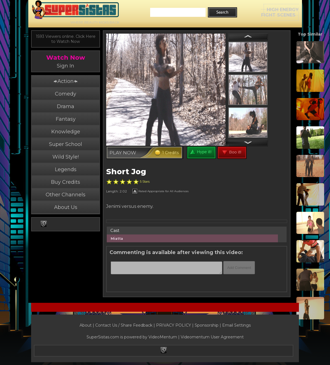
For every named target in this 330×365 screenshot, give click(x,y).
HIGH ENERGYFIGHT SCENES (280, 12)
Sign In (65, 66)
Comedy (65, 94)
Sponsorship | (208, 325)
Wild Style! (65, 157)
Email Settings (236, 325)
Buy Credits (65, 182)
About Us (65, 207)
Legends (65, 169)
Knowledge (65, 132)
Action (65, 81)
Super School (65, 144)
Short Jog (126, 171)
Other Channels (65, 195)
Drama (65, 106)
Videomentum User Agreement (212, 337)
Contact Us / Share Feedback (123, 325)
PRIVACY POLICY (173, 325)
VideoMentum (162, 337)
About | (87, 325)
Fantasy (66, 119)
